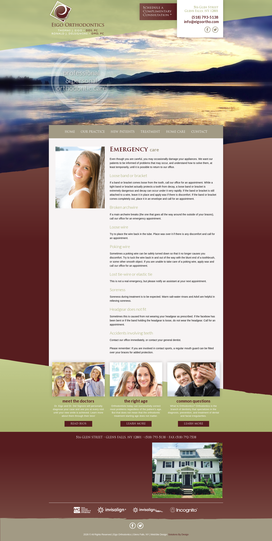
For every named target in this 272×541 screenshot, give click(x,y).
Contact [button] (199, 132)
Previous (3, 87)
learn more (136, 423)
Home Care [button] (175, 132)
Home (70, 132)
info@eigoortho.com (201, 21)
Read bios (78, 423)
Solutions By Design (178, 534)
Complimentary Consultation (157, 11)
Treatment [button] (150, 132)
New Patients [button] (123, 132)
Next (268, 87)
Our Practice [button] (93, 132)
